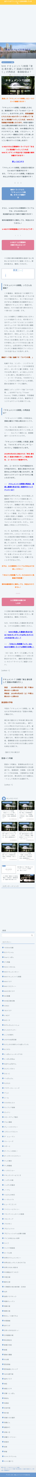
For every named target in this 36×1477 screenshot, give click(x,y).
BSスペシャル (9, 952)
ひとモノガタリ (9, 1069)
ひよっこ (7, 1074)
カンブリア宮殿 (9, 1108)
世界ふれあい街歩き (11, 1267)
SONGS (6, 1006)
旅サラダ (7, 1326)
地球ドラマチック (10, 1296)
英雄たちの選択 (9, 1418)
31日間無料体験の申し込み (18, 601)
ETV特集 (7, 962)
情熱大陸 (7, 1311)
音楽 (5, 1447)
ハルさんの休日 (9, 1195)
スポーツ (7, 1146)
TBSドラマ (8, 1011)
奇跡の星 (7, 1306)
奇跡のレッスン (9, 1301)
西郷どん (7, 1423)
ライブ (6, 1243)
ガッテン (7, 1112)
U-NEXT (7, 1015)
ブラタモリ (8, 1224)
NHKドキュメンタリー (11, 972)
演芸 (5, 1384)
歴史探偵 (7, 1364)
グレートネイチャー (11, 1127)
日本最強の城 (8, 1335)
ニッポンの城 (8, 1180)
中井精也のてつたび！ (11, 1272)
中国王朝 (7, 1277)
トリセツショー (9, 1171)
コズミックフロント (11, 1132)
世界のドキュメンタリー (12, 1258)
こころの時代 (8, 1035)
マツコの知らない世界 (11, 1238)
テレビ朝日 (8, 1161)
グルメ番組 (8, 1122)
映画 (5, 1350)
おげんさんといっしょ (11, 1025)
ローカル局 (8, 1253)
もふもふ (7, 1083)
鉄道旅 (6, 1442)
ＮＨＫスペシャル (10, 1456)
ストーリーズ (8, 1141)
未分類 (6, 1360)
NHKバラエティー (10, 986)
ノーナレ (7, 1190)
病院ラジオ (8, 1389)
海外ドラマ (8, 1379)
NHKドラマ (8, 982)
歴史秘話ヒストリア (11, 1369)
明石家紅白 (8, 1340)
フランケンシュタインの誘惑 (14, 1214)
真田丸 (6, 1398)
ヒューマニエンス (10, 1204)
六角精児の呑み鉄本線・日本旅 (15, 1287)
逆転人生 (7, 1432)
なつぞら (7, 1049)
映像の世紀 (8, 1345)
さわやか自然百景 (10, 1040)
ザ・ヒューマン (9, 1137)
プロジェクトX (9, 1229)
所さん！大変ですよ (11, 1316)
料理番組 (7, 1321)
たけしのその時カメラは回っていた (16, 1044)
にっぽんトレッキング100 (13, 1054)
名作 (5, 1292)
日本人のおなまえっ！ (11, 1330)
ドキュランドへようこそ (12, 1175)
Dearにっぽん (9, 957)
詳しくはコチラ (18, 162)
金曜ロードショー (10, 1437)
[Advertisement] (18, 24)
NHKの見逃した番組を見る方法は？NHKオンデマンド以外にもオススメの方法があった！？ (18, 635)
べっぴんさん (8, 1078)
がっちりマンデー (10, 1030)
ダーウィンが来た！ (11, 1151)
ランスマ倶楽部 (9, 1248)
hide (20, 270)
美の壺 (6, 1413)
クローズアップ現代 (11, 1117)
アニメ (6, 1093)
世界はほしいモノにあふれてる (15, 1263)
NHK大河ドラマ (9, 991)
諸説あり (7, 1427)
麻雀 (5, 1452)
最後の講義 (8, 1355)
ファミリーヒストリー (11, 1209)
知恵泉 (6, 1403)
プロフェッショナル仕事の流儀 (15, 1234)
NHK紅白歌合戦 (9, 1001)
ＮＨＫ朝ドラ (8, 1461)
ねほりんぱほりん (10, 1064)
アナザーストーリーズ (11, 1088)
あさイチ (7, 1020)
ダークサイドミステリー (12, 1156)
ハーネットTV (9, 1200)
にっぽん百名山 (9, 1059)
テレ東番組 (8, 1166)
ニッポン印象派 (9, 1185)
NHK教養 (7, 996)
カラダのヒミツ (9, 1103)
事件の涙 (7, 1282)
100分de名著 (8, 948)
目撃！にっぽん (9, 1393)
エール (6, 1098)
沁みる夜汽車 (8, 1374)
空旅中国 (7, 1408)
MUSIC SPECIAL (9, 967)
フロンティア (8, 1219)
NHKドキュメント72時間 (7, 62)
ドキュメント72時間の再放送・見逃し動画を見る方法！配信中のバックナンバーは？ (19, 487)
